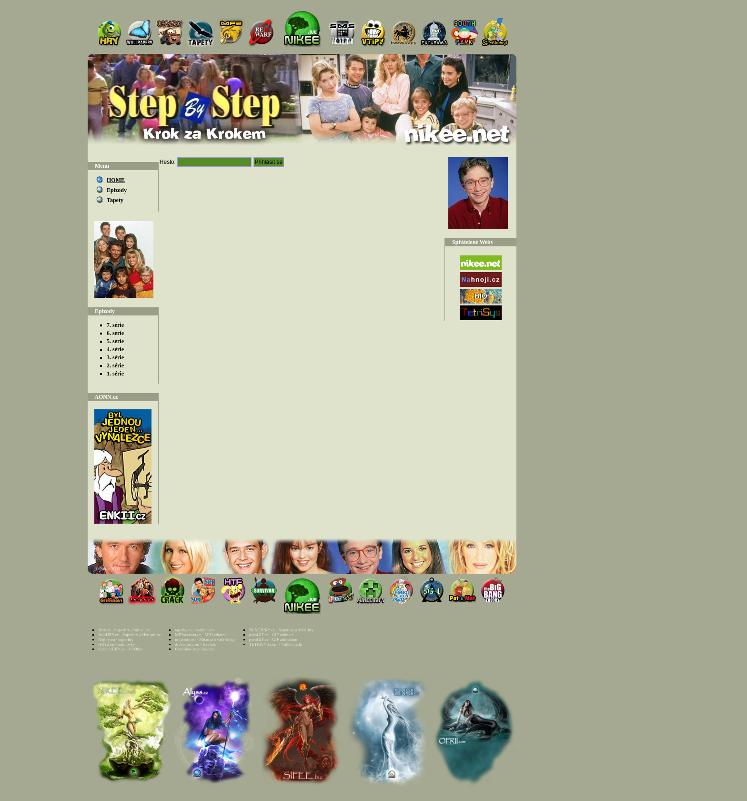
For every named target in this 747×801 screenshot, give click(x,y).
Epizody (117, 190)
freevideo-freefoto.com (194, 649)
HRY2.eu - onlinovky (116, 644)
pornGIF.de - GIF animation (273, 639)
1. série (115, 373)
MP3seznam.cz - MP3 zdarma (200, 634)
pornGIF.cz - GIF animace (271, 634)
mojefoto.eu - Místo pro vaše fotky (204, 639)
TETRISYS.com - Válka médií (275, 644)
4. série (115, 349)
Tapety (115, 200)
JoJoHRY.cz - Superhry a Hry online (129, 634)
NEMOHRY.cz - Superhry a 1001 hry (281, 630)
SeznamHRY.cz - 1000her (120, 649)
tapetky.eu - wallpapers (194, 630)
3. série (115, 357)
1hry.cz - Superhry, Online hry (124, 630)
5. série (115, 341)
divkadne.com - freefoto (195, 644)
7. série (115, 325)
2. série (115, 365)
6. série (115, 333)
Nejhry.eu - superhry (115, 639)
